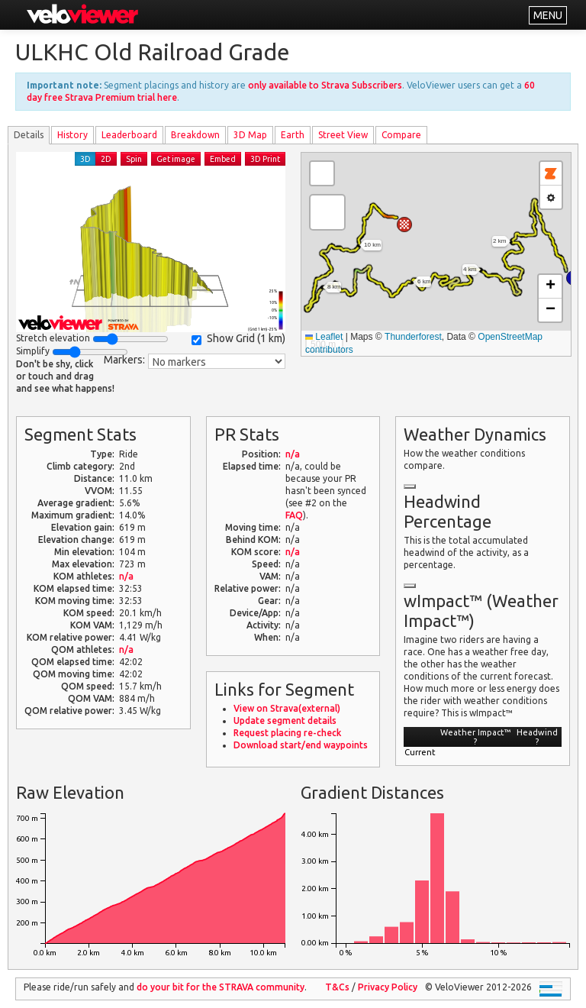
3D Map (250, 135)
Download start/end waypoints (300, 745)
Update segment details (284, 720)
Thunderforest (413, 336)
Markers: (124, 360)
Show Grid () (238, 338)
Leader (129, 135)
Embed (223, 158)
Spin (134, 158)
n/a (126, 576)
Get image (175, 158)
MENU (547, 15)
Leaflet (324, 336)
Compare (401, 135)
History (72, 135)
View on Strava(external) (286, 708)
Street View (343, 135)
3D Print (265, 158)
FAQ (294, 515)
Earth (292, 135)
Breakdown (195, 135)
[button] (404, 224)
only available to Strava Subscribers (325, 85)
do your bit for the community (220, 987)
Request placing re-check (287, 733)
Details (28, 135)
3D (85, 158)
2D (106, 158)
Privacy (387, 987)
